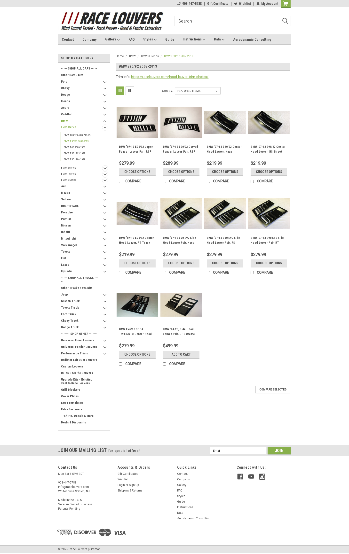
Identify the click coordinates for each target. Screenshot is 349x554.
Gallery (112, 39)
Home (120, 56)
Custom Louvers (72, 366)
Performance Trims (74, 353)
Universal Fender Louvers (79, 347)
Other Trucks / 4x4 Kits (77, 288)
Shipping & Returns (130, 490)
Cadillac (66, 114)
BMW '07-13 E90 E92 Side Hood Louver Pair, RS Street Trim (223, 242)
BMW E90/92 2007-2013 (76, 141)
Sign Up (134, 485)
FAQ (131, 39)
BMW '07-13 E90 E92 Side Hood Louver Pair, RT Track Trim (267, 242)
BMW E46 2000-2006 (74, 147)
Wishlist (242, 4)
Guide (169, 39)
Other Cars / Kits (72, 75)
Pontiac (66, 219)
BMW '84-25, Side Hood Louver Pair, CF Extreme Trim (179, 334)
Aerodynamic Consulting (252, 39)
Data (219, 39)
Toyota (65, 251)
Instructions (194, 39)
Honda (65, 101)
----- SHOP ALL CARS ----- (79, 68)
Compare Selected (272, 389)
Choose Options (137, 172)
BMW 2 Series (68, 167)
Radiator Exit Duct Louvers (79, 360)
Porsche (67, 212)
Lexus (65, 264)
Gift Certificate (218, 4)
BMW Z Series (68, 179)
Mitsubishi (68, 238)
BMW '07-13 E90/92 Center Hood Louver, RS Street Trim (268, 151)
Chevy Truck (70, 320)
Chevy (65, 88)
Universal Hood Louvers (78, 340)
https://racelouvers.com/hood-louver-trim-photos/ (169, 77)
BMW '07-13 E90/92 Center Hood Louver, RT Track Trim (136, 242)
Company (89, 39)
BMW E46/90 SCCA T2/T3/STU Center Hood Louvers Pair (135, 334)
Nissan (66, 225)
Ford (64, 81)
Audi (64, 186)
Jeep (64, 294)
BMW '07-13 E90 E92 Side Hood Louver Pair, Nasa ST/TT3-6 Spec (179, 242)
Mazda (65, 193)
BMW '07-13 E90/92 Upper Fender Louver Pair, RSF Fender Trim (136, 151)
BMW (64, 121)
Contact (68, 39)
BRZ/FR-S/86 (70, 206)
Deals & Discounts (73, 422)
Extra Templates (72, 403)
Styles (150, 39)
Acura (65, 107)
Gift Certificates (128, 474)
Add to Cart (181, 354)
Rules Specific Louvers (77, 373)
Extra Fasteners (71, 409)
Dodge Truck (70, 327)
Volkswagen (69, 245)
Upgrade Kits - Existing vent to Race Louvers (76, 381)
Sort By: (167, 91)
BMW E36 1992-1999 (74, 153)
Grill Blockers (70, 389)
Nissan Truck (70, 301)
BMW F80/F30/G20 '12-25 (77, 135)
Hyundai (66, 271)
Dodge (65, 94)
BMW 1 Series (68, 173)
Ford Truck (68, 314)
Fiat (63, 258)
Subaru (66, 199)
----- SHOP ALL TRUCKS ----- (79, 279)
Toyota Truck (70, 307)
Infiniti (65, 232)
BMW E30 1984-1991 (74, 159)
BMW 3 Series (68, 127)
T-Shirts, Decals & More (77, 416)
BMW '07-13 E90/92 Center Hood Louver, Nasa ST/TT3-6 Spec (224, 151)
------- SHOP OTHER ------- (79, 334)
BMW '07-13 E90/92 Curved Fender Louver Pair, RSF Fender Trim (180, 151)
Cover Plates (70, 396)
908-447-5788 (189, 4)
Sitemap (94, 549)
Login (121, 485)
